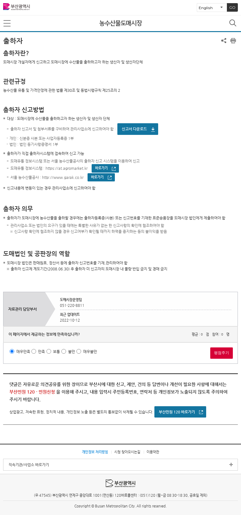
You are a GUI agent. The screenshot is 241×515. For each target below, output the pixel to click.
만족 (41, 351)
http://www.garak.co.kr (62, 177)
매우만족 (23, 351)
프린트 (233, 40)
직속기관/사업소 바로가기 (28, 464)
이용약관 (153, 452)
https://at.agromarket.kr (67, 168)
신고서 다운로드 (134, 129)
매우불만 (90, 351)
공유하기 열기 (223, 40)
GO (232, 7)
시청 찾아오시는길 (127, 452)
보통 (56, 351)
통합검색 (233, 24)
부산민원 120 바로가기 (177, 412)
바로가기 (101, 168)
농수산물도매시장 (120, 23)
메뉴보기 (7, 24)
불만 (71, 351)
